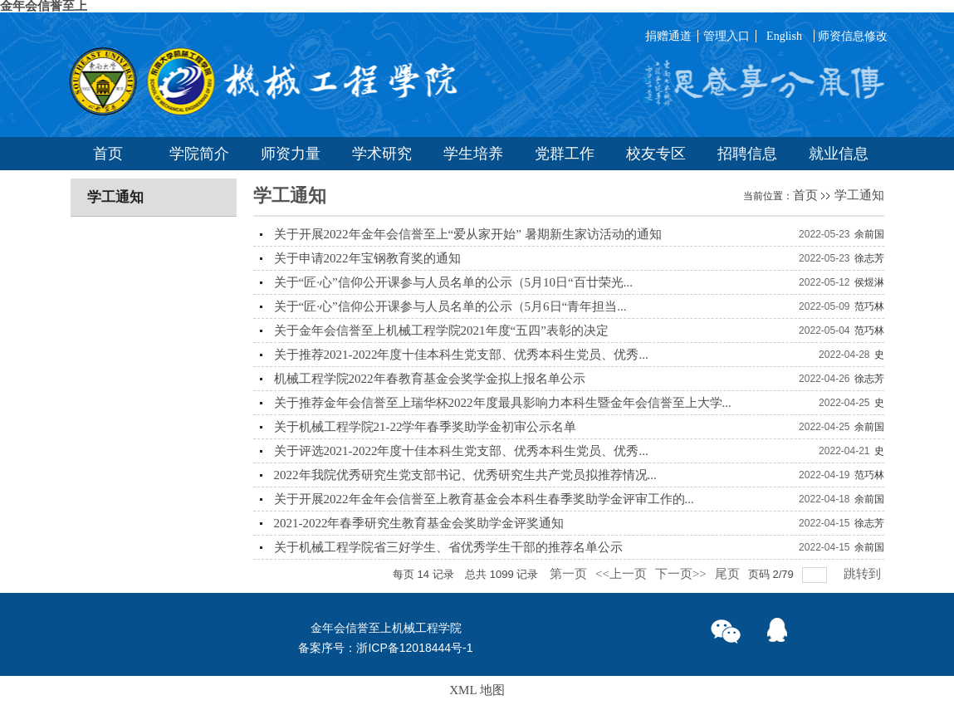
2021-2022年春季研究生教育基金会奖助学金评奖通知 (419, 523)
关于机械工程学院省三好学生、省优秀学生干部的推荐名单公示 (448, 547)
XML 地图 (477, 690)
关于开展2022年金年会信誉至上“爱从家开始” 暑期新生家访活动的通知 (468, 234)
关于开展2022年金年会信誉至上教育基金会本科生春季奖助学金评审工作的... (484, 499)
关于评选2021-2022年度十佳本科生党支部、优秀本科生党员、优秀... (461, 451)
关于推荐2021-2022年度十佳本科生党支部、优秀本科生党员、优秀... (461, 354)
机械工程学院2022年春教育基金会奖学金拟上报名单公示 (429, 378)
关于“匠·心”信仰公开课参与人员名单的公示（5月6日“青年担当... (450, 306)
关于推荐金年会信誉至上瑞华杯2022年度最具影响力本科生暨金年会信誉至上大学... (502, 402)
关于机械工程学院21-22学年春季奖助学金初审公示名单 (425, 426)
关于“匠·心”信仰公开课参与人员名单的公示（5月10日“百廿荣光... (453, 282)
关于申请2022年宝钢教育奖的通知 (367, 258)
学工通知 (859, 195)
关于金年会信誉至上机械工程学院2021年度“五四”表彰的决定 (441, 330)
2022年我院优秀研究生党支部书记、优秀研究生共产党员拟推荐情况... (465, 475)
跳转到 (864, 573)
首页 (805, 195)
